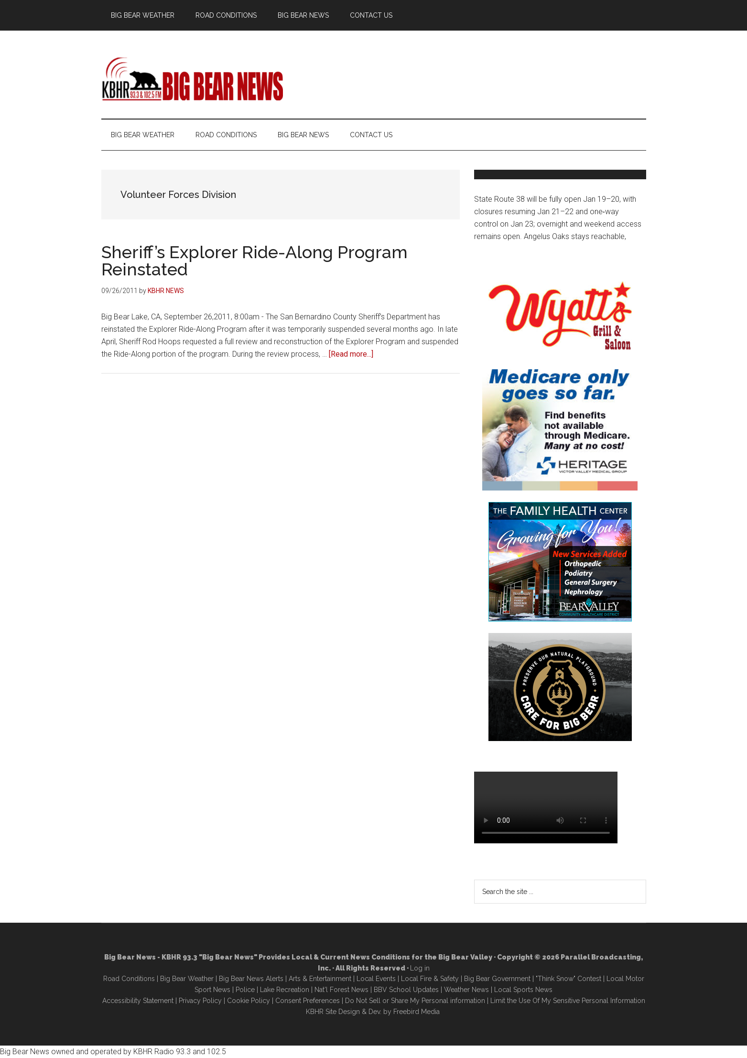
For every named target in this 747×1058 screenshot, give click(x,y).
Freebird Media (416, 1011)
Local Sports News (523, 989)
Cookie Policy (248, 1000)
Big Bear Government (497, 978)
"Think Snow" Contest (568, 978)
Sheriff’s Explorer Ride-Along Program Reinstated (254, 260)
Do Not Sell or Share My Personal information (415, 1000)
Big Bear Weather (187, 978)
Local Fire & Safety (430, 978)
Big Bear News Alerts (251, 978)
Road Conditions (129, 978)
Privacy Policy (200, 1000)
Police (245, 989)
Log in (420, 968)
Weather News (466, 989)
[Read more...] (351, 354)
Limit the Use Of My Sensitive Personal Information (567, 1000)
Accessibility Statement (137, 1000)
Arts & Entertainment (320, 978)
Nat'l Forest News (341, 989)
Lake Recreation (284, 989)
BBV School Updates (406, 989)
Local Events (376, 978)
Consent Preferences (307, 1000)
